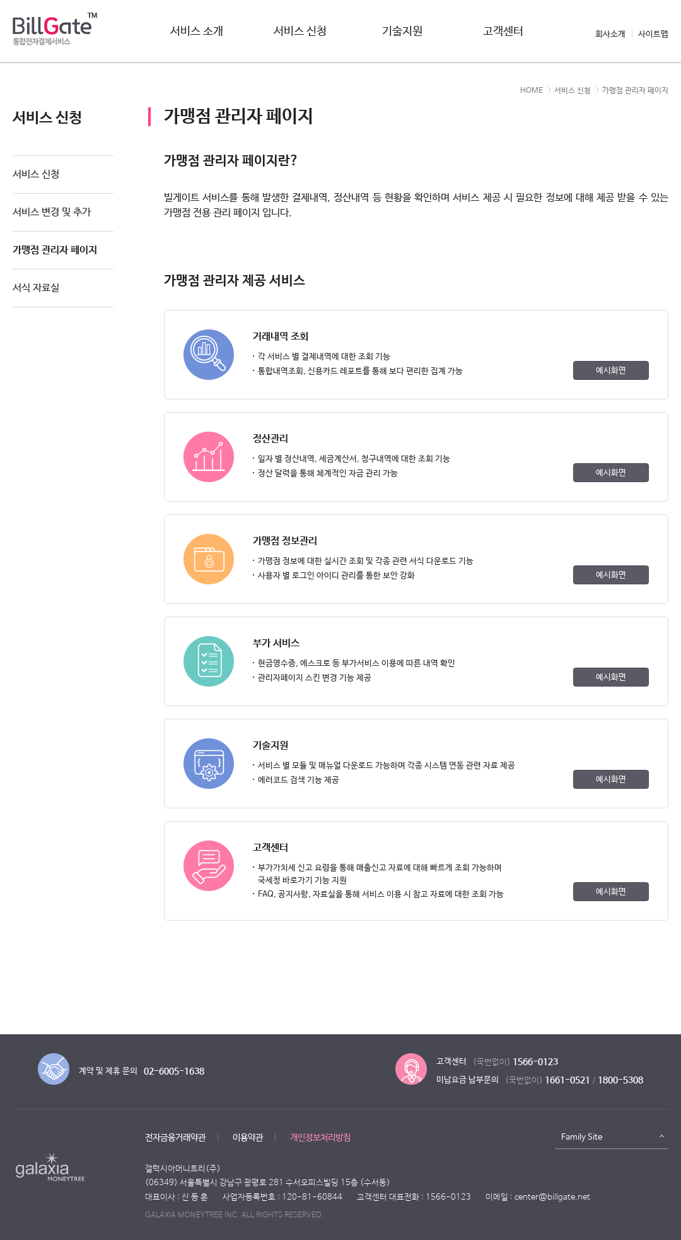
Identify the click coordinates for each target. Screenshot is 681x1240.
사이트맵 (653, 34)
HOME (531, 90)
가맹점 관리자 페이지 (55, 250)
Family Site (581, 1137)
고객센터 (503, 31)
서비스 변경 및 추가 (52, 212)
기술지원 (402, 31)
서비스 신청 (300, 31)
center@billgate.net (552, 1197)
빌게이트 (55, 32)
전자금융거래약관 (175, 1138)
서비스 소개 (196, 31)
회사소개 (610, 34)
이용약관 (248, 1138)
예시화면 (611, 370)
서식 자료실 (36, 288)
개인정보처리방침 (320, 1138)
